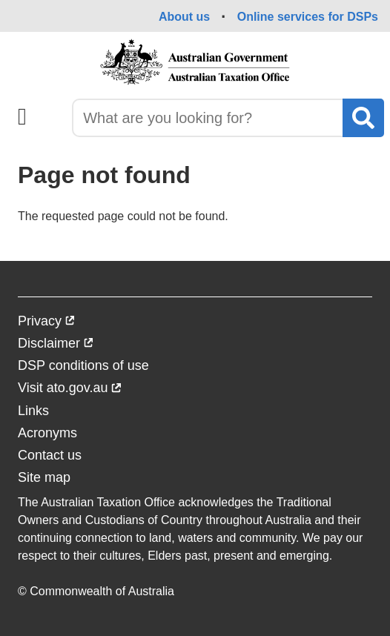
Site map (44, 477)
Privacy (47, 322)
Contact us (50, 455)
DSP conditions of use (83, 365)
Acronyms (47, 432)
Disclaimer (56, 345)
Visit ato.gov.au (70, 389)
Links (33, 410)
